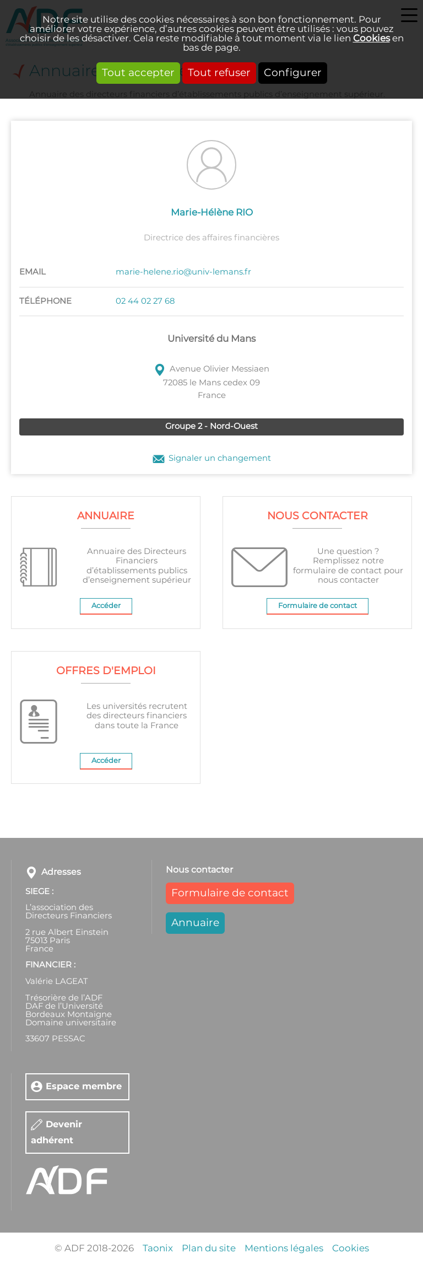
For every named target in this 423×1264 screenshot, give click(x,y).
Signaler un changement (220, 458)
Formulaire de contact (317, 606)
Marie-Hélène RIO (212, 212)
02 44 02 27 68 (145, 301)
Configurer (293, 73)
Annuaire (195, 923)
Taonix (158, 1248)
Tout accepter (138, 73)
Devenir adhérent (56, 1132)
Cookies (371, 38)
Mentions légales (284, 1248)
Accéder (106, 606)
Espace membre (84, 1086)
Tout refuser (219, 73)
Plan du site (209, 1248)
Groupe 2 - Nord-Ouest (211, 426)
